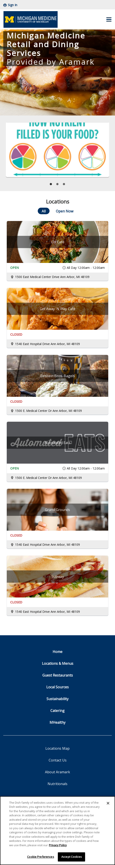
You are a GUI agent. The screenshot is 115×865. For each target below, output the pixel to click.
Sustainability (57, 698)
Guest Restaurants (57, 675)
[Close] (108, 804)
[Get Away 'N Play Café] (57, 309)
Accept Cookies (71, 858)
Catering (57, 710)
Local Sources (57, 687)
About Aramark (57, 772)
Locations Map (57, 748)
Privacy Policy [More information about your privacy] (58, 846)
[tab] (51, 184)
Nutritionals (57, 783)
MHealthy (57, 722)
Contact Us (58, 760)
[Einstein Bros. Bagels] (57, 376)
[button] (109, 19)
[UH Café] (57, 242)
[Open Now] (64, 211)
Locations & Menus (57, 663)
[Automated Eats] (57, 443)
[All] (44, 211)
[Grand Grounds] (57, 510)
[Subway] (57, 576)
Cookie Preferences (40, 858)
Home (57, 651)
